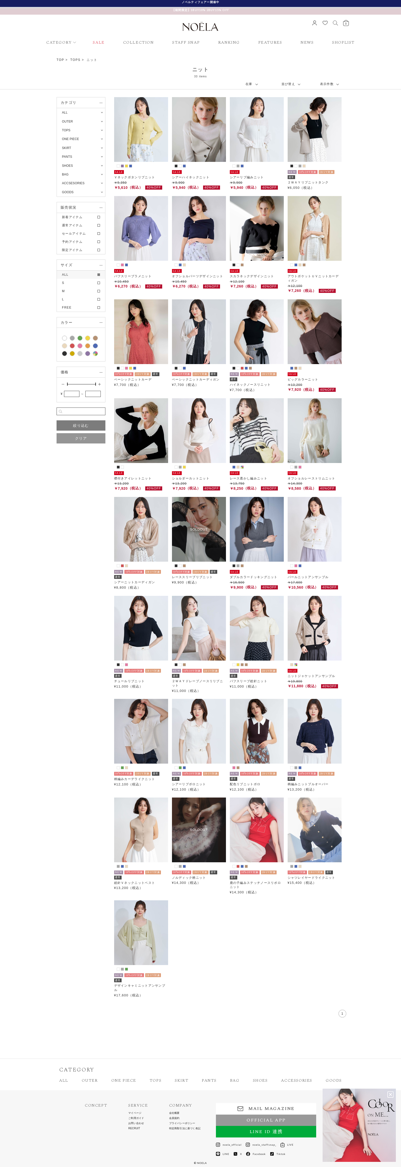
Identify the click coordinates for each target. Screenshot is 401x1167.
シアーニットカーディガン (134, 582)
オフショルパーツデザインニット (197, 276)
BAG (235, 1080)
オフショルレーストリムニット (311, 478)
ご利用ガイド (136, 1118)
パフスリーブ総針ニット (248, 681)
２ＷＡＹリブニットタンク (308, 182)
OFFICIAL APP (266, 1120)
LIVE (287, 1145)
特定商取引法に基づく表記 (184, 1128)
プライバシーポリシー (182, 1123)
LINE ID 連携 (266, 1131)
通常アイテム (72, 225)
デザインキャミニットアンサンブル (140, 988)
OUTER (90, 1080)
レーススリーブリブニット (192, 577)
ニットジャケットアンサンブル (311, 676)
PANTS (209, 1080)
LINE (222, 1154)
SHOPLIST (343, 42)
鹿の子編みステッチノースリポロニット (255, 885)
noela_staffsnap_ (261, 1145)
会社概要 (174, 1113)
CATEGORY (59, 42)
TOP (60, 60)
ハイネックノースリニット (250, 384)
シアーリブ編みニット (247, 177)
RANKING (229, 42)
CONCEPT (96, 1105)
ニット (92, 60)
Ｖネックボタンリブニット (134, 177)
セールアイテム (74, 233)
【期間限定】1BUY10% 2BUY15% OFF (200, 10)
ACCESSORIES (296, 1080)
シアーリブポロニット (189, 784)
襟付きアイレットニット (133, 478)
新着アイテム (72, 217)
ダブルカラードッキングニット (254, 577)
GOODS (334, 1080)
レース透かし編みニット (248, 478)
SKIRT (181, 1080)
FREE (66, 307)
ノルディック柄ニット (189, 877)
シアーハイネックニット (190, 177)
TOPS (75, 60)
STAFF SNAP (186, 42)
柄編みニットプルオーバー (308, 784)
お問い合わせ (136, 1123)
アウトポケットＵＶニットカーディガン (313, 278)
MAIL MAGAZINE (266, 1108)
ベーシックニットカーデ (133, 379)
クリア (81, 438)
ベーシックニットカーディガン (196, 379)
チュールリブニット (129, 681)
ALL (65, 112)
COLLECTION (138, 42)
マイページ (134, 1113)
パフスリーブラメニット (133, 276)
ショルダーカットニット (190, 478)
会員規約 (174, 1118)
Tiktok (278, 1154)
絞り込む (81, 425)
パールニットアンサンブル (308, 577)
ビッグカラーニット (303, 379)
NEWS (307, 42)
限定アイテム (72, 250)
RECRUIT (134, 1128)
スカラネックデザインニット (252, 276)
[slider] (67, 384)
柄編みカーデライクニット (134, 779)
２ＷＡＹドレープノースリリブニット (197, 683)
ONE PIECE (123, 1080)
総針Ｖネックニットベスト (134, 883)
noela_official (229, 1145)
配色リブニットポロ (245, 784)
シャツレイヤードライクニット (311, 877)
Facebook (256, 1154)
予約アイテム (72, 242)
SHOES (260, 1080)
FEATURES (270, 42)
